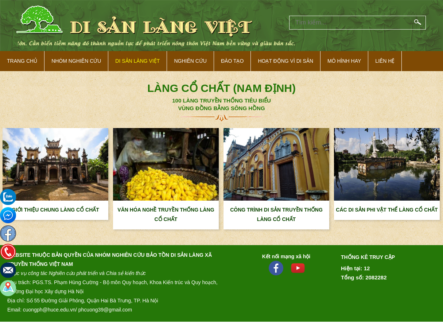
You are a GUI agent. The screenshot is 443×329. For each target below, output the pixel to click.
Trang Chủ (22, 61)
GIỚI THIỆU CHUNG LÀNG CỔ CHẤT (55, 210)
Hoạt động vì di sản (285, 61)
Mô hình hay (344, 61)
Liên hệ (385, 61)
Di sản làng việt (137, 61)
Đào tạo (232, 61)
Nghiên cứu (190, 61)
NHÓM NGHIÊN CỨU (76, 61)
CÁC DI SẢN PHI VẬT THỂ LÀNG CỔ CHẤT (387, 210)
